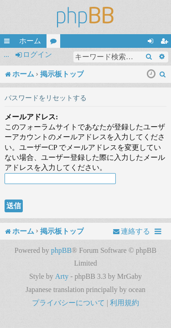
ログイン (37, 54)
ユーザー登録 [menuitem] (166, 42)
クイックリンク (9, 42)
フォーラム (55, 42)
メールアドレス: (31, 117)
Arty (61, 276)
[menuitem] (163, 74)
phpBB (61, 250)
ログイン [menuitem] (152, 42)
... (6, 54)
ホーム (30, 41)
